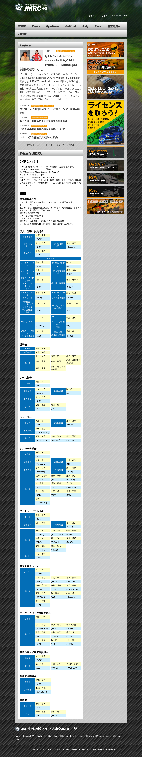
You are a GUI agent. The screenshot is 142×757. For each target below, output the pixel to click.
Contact (90, 736)
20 (57, 145)
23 (67, 145)
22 (63, 145)
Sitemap (117, 736)
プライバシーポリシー (111, 16)
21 (60, 145)
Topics (26, 736)
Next (71, 145)
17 (47, 145)
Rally (74, 736)
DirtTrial (65, 736)
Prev (29, 145)
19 (54, 145)
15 (40, 145)
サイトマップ (94, 16)
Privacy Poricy (103, 736)
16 (44, 145)
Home (18, 736)
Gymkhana (53, 736)
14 (37, 145)
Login (125, 16)
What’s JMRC (38, 736)
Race (81, 736)
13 (34, 145)
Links (17, 739)
